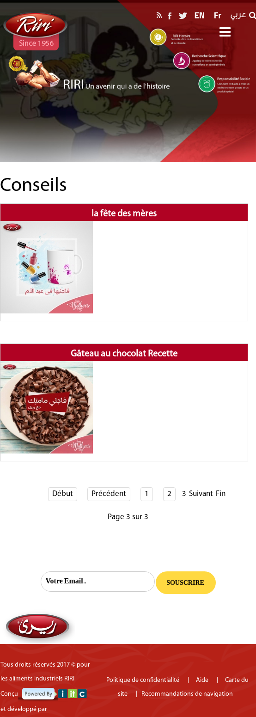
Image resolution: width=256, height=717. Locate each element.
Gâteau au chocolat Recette (124, 354)
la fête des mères (124, 214)
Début (62, 494)
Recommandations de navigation (187, 694)
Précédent (108, 494)
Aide (206, 680)
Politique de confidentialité (143, 680)
